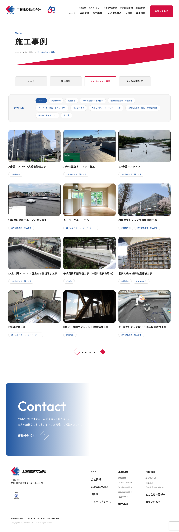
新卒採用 (150, 477)
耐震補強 (71, 100)
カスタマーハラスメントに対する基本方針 (43, 518)
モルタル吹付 (78, 108)
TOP (93, 472)
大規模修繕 (56, 100)
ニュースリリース (101, 501)
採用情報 (140, 13)
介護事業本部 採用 (154, 487)
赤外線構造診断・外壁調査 (121, 100)
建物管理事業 (126, 8)
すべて (31, 81)
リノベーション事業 (100, 81)
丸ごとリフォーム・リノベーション (106, 108)
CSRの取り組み (114, 13)
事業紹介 (123, 472)
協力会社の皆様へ (155, 494)
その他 (66, 115)
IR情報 (129, 13)
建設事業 (82, 8)
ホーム (72, 13)
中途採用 (149, 482)
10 (94, 351)
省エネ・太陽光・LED (47, 115)
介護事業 (140, 8)
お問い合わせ (161, 11)
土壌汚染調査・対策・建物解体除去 (142, 108)
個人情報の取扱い (17, 518)
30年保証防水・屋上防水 (93, 100)
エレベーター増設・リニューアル (52, 108)
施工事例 (97, 13)
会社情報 (84, 13)
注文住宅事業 (110, 8)
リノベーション (94, 8)
